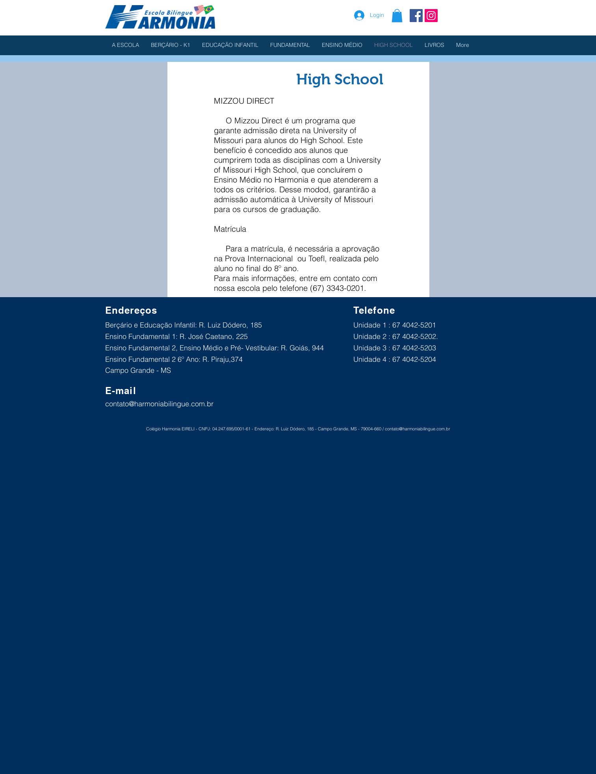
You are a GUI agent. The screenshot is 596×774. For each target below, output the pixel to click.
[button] (397, 15)
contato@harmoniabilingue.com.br (159, 403)
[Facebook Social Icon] (416, 15)
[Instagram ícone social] (431, 15)
